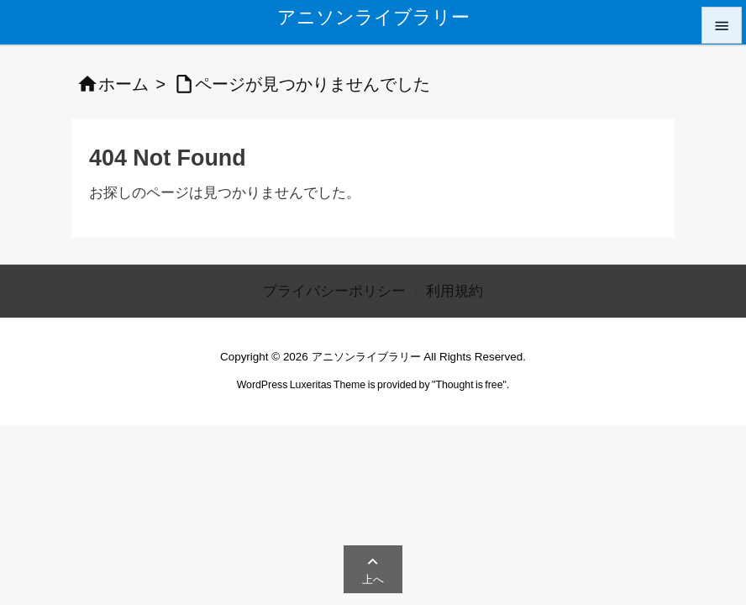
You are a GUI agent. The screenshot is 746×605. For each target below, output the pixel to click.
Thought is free (468, 385)
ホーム (123, 84)
